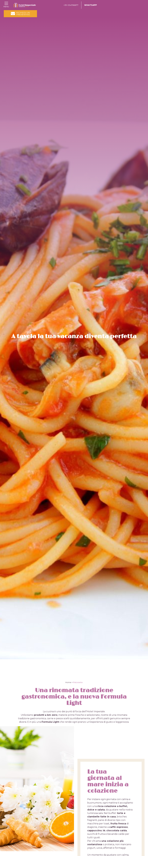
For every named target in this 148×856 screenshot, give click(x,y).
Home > (69, 708)
